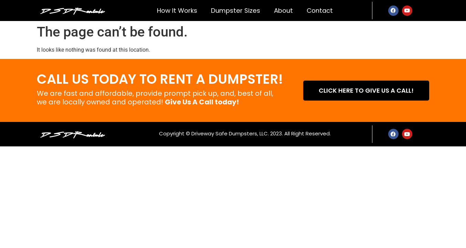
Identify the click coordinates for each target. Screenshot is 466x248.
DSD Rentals (72, 10)
